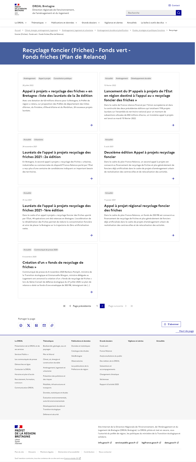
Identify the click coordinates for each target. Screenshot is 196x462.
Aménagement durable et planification (112, 30)
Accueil (18, 30)
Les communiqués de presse (26, 359)
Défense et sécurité (51, 414)
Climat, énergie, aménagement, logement (41, 30)
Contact (176, 5)
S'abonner (171, 324)
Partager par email (44, 325)
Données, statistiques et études (55, 392)
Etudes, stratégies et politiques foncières (149, 30)
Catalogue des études (80, 351)
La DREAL (19, 22)
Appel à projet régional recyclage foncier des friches (137, 208)
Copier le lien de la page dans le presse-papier (52, 325)
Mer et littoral (48, 354)
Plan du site (19, 452)
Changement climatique (109, 374)
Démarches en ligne (22, 364)
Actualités (132, 22)
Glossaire (32, 452)
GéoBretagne (76, 356)
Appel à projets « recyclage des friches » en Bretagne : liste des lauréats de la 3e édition (58, 93)
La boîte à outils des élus (152, 22)
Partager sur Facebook (21, 325)
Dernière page (131, 306)
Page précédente (82, 306)
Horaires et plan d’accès (24, 374)
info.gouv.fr (103, 442)
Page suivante (115, 306)
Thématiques (37, 22)
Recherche (178, 13)
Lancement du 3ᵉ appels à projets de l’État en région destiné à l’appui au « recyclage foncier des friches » (138, 96)
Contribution (89, 452)
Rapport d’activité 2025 (109, 384)
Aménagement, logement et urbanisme (77, 30)
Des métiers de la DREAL (109, 361)
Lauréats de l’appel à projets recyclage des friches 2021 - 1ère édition (57, 208)
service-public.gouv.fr (125, 442)
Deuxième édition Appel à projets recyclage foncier (139, 154)
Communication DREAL (24, 387)
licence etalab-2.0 (71, 458)
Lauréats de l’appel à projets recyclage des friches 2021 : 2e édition (57, 154)
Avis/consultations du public (111, 356)
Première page (64, 306)
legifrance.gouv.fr (150, 442)
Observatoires (77, 361)
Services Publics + (22, 354)
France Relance (106, 351)
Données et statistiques (80, 346)
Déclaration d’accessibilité (68, 452)
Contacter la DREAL (23, 369)
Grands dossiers (89, 22)
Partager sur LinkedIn (36, 325)
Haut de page (186, 331)
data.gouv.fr (170, 442)
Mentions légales (46, 452)
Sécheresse (104, 379)
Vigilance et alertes (113, 22)
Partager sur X (28, 325)
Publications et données (62, 22)
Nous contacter (105, 452)
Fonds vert (104, 346)
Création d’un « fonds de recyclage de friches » (53, 265)
